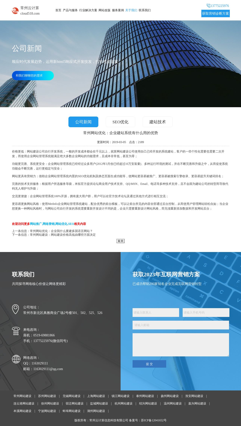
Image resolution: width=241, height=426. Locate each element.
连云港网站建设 (23, 403)
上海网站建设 (96, 396)
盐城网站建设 (99, 403)
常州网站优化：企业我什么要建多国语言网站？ (61, 231)
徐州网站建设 (50, 403)
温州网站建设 (173, 403)
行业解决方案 (88, 10)
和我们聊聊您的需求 (29, 75)
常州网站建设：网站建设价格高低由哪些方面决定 (63, 234)
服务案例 (118, 10)
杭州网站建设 (124, 403)
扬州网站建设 (170, 396)
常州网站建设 (22, 396)
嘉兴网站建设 (197, 403)
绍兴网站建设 (148, 403)
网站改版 (104, 10)
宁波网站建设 (47, 411)
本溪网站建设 (22, 411)
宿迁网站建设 (75, 403)
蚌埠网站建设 (72, 411)
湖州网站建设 (96, 411)
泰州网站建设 (145, 396)
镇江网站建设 (121, 396)
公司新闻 (83, 122)
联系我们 (145, 10)
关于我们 (131, 10)
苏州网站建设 (47, 396)
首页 (58, 10)
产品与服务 (70, 10)
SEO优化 (121, 122)
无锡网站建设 (72, 396)
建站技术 (157, 122)
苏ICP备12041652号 (154, 420)
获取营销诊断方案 (215, 13)
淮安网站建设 (194, 396)
